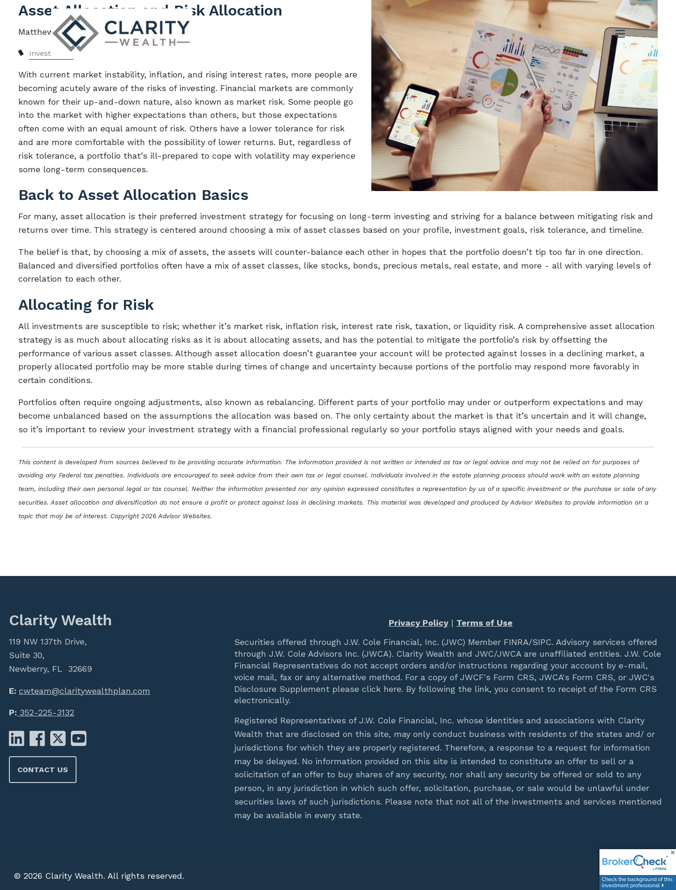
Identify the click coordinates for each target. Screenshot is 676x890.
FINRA (515, 642)
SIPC (542, 642)
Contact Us (42, 769)
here (391, 689)
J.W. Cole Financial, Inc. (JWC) (403, 642)
